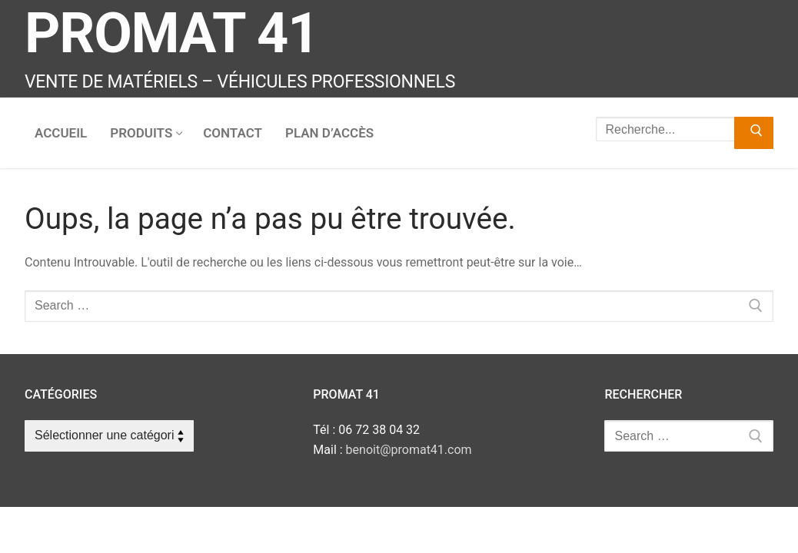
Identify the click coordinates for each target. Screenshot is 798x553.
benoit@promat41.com (409, 449)
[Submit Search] (753, 133)
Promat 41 (171, 33)
